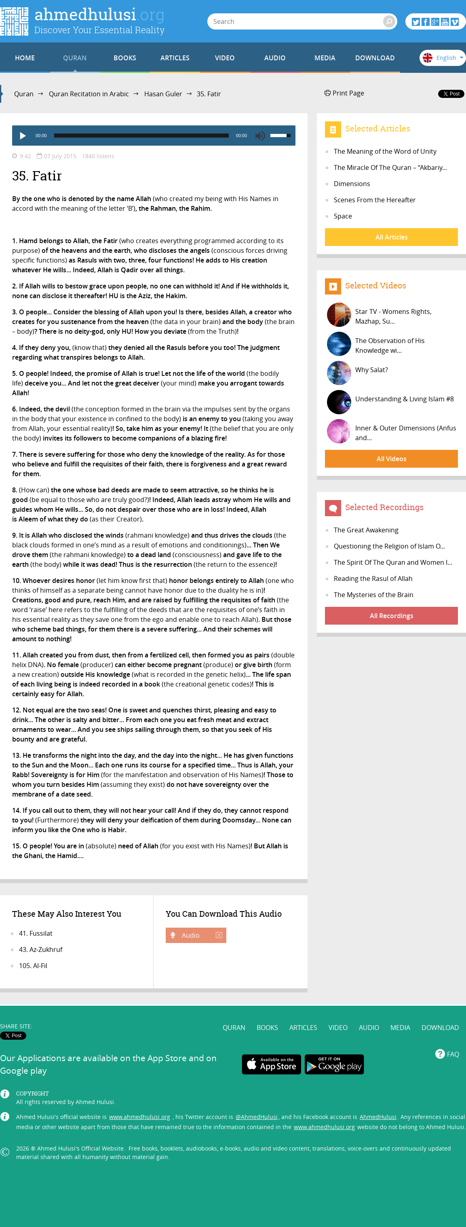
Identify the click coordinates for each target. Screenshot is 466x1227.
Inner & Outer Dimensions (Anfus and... (391, 431)
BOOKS (125, 57)
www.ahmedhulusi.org (139, 1117)
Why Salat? (357, 373)
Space (343, 216)
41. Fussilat (36, 933)
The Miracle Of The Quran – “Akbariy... (390, 167)
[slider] (141, 136)
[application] (153, 135)
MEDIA (324, 57)
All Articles (391, 237)
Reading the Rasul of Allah (373, 578)
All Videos (392, 458)
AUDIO (275, 57)
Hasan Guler (163, 93)
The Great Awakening (366, 530)
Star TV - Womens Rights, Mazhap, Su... (379, 315)
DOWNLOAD (375, 57)
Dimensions (352, 183)
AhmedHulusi (378, 1117)
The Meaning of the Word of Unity (385, 151)
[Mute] (260, 135)
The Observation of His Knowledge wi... (376, 344)
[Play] (22, 135)
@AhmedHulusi (257, 1117)
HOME (25, 57)
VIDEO (225, 57)
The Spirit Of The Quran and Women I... (393, 562)
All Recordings (391, 615)
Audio (201, 935)
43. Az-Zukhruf (40, 949)
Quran (24, 93)
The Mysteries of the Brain (373, 594)
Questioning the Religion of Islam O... (389, 546)
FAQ (453, 1054)
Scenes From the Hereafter (375, 199)
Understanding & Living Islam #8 (390, 402)
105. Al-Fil (33, 965)
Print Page (344, 93)
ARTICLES (175, 57)
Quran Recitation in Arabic (89, 93)
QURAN (75, 57)
